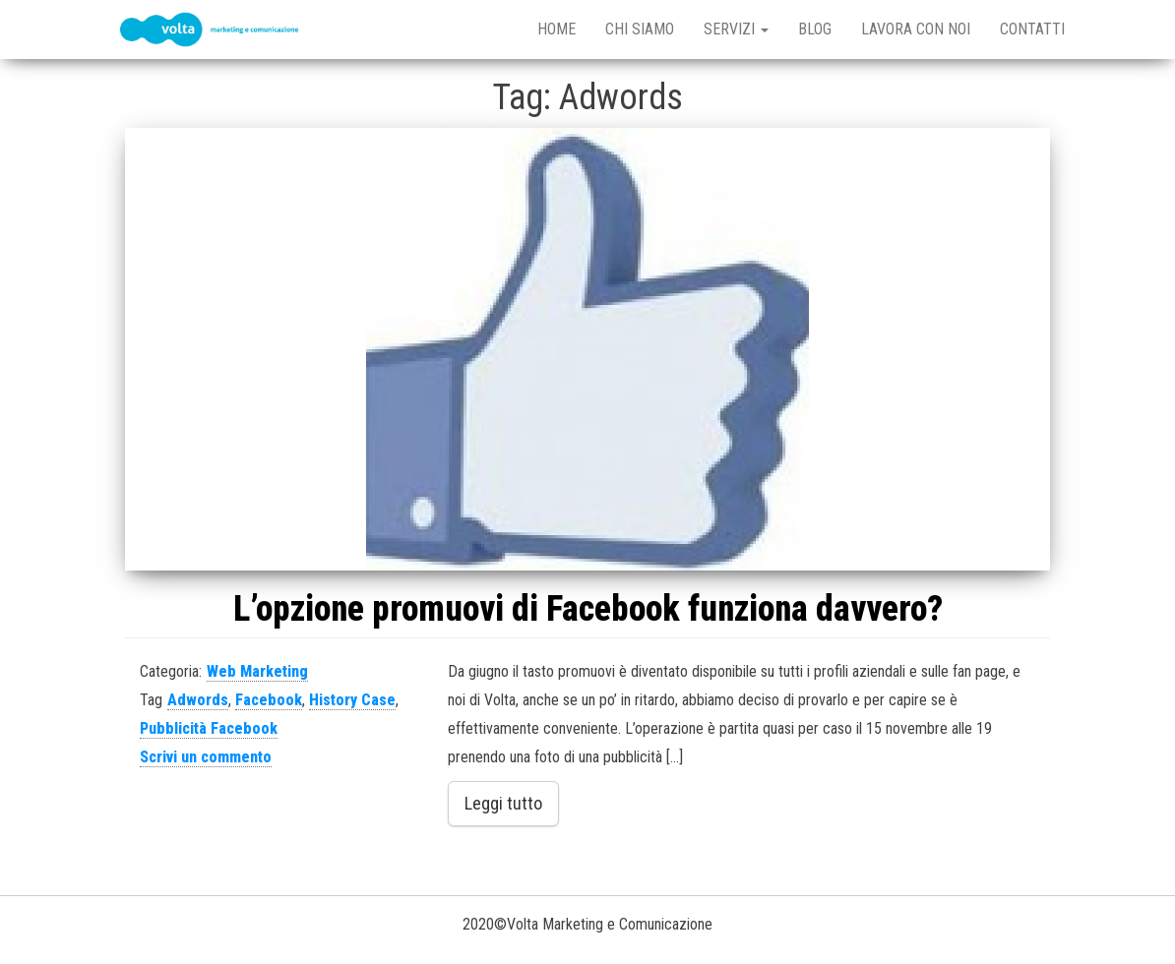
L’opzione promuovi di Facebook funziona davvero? (588, 609)
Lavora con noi (915, 29)
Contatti (1032, 29)
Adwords (197, 700)
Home (556, 29)
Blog (815, 29)
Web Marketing (257, 671)
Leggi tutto (503, 803)
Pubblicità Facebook (209, 728)
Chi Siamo (639, 29)
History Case (352, 700)
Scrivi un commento (206, 757)
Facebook (268, 700)
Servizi (736, 29)
